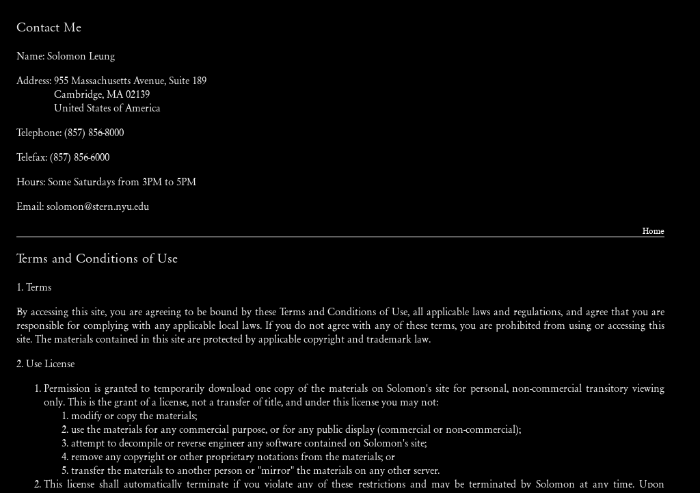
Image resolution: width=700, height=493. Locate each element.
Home (653, 231)
